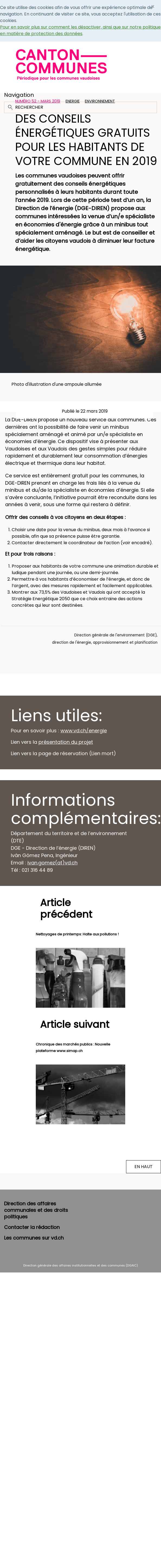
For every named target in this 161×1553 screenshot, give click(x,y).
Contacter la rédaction (32, 1227)
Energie (73, 101)
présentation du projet (65, 742)
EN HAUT (143, 1166)
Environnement (100, 101)
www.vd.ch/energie (83, 730)
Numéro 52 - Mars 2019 (37, 101)
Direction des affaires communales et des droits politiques (36, 1210)
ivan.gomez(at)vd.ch (52, 862)
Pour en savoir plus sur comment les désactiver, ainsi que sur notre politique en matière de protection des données (80, 30)
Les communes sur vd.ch (34, 1237)
